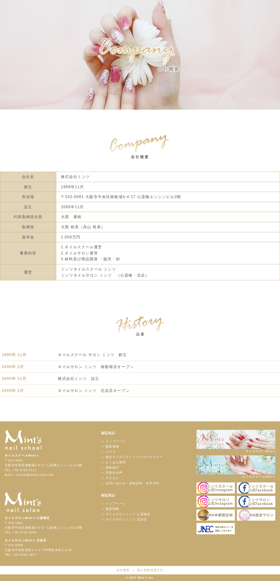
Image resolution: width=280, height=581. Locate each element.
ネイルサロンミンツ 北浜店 (126, 519)
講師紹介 (112, 467)
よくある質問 (116, 462)
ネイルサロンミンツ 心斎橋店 (128, 514)
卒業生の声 (114, 472)
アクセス (112, 478)
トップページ (116, 441)
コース (111, 451)
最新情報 (112, 446)
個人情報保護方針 (150, 570)
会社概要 (123, 570)
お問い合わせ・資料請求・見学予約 (132, 483)
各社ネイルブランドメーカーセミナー (134, 457)
